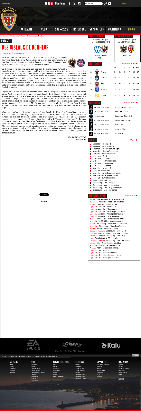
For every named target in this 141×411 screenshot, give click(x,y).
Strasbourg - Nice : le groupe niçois (107, 187)
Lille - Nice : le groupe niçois (104, 161)
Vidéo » (101, 58)
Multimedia (114, 29)
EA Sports (33, 345)
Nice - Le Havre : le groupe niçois (107, 173)
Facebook (69, 5)
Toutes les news (130, 195)
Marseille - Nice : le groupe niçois (106, 149)
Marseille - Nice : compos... (104, 146)
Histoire (77, 364)
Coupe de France (58, 376)
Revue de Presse (124, 368)
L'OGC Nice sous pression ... (111, 221)
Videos (55, 374)
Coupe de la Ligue (80, 378)
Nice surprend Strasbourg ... (108, 228)
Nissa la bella (101, 370)
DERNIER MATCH (96, 36)
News (11, 364)
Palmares (78, 366)
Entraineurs (34, 376)
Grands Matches (80, 370)
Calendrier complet (129, 102)
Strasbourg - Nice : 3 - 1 (103, 180)
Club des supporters (103, 364)
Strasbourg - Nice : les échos (105, 190)
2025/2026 (61, 29)
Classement (56, 370)
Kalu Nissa (111, 345)
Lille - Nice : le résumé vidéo (109, 243)
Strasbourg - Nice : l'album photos (111, 219)
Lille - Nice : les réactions (109, 245)
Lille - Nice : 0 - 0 (100, 156)
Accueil (5, 36)
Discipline (12, 372)
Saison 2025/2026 (61, 361)
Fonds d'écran (123, 372)
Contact (55, 356)
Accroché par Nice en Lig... (108, 248)
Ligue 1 (92, 140)
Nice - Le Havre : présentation (105, 175)
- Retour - (44, 202)
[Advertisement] (88, 16)
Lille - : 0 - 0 (121, 112)
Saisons (77, 372)
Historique (79, 29)
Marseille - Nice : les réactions (111, 202)
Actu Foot (59, 351)
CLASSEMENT (95, 63)
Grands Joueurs (80, 368)
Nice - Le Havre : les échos (104, 178)
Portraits (33, 378)
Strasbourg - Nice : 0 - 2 (116, 231)
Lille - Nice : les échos (102, 166)
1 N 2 (49, 5)
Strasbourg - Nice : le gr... (116, 236)
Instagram (79, 5)
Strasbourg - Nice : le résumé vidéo (112, 223)
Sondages (100, 372)
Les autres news (97, 195)
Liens (120, 374)
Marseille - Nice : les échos (104, 153)
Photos (55, 372)
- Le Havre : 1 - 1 (123, 107)
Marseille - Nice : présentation (105, 151)
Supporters (97, 29)
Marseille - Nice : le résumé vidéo (111, 199)
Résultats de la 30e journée (106, 238)
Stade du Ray (35, 368)
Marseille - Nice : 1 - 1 (102, 144)
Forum (132, 29)
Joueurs (33, 374)
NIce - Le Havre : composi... (104, 170)
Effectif (55, 366)
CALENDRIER (94, 102)
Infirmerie (12, 370)
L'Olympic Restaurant (72, 345)
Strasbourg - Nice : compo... (104, 183)
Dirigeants (34, 364)
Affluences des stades (38, 372)
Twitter (74, 5)
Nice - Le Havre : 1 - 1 (102, 168)
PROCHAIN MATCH (123, 36)
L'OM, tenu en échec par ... (108, 204)
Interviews (122, 370)
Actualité (26, 29)
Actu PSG (72, 351)
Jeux (98, 374)
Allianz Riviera (35, 370)
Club (44, 29)
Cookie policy (33, 356)
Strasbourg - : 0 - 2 (123, 116)
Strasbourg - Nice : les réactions (112, 226)
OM (66, 351)
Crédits (25, 356)
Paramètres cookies (45, 356)
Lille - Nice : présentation (103, 163)
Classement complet (128, 63)
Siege (33, 366)
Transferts (13, 368)
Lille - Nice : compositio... (103, 158)
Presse (22, 36)
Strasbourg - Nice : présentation (106, 185)
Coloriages (81, 351)
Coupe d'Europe (80, 374)
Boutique (60, 5)
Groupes (99, 366)
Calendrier (56, 368)
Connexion (126, 3)
